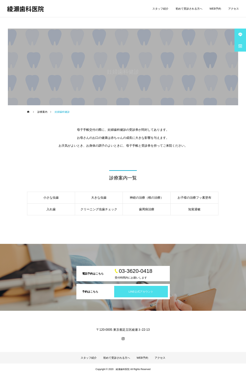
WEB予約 (215, 8)
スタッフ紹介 (160, 8)
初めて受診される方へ (189, 8)
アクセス (233, 8)
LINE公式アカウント (141, 291)
